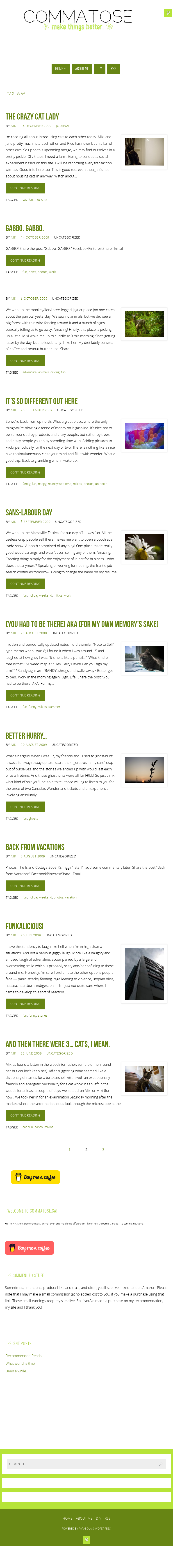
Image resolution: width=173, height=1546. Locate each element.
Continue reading (25, 188)
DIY (98, 1518)
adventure (30, 372)
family (26, 484)
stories (43, 1015)
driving (54, 372)
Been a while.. (17, 1371)
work (52, 272)
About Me (84, 1518)
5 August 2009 (33, 856)
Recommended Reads (23, 1355)
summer (54, 707)
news (32, 272)
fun (30, 199)
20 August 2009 (34, 744)
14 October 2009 (35, 237)
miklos (77, 484)
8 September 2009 (35, 521)
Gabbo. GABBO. (25, 228)
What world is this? (20, 1363)
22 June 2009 (31, 1053)
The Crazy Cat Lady (32, 116)
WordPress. (103, 1528)
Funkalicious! (24, 926)
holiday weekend (59, 484)
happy (42, 484)
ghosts (33, 818)
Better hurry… (26, 735)
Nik (13, 126)
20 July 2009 (31, 935)
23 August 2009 (34, 633)
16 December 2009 (36, 126)
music (38, 199)
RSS (107, 1518)
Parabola (85, 1528)
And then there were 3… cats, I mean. (58, 1044)
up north (101, 484)
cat (25, 199)
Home (67, 1518)
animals (43, 372)
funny (32, 707)
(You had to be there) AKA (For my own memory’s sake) (82, 624)
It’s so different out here (42, 401)
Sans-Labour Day (29, 512)
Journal (63, 126)
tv (45, 199)
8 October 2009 (34, 298)
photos (43, 272)
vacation (71, 897)
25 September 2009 (36, 410)
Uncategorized (59, 1053)
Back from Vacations (35, 847)
